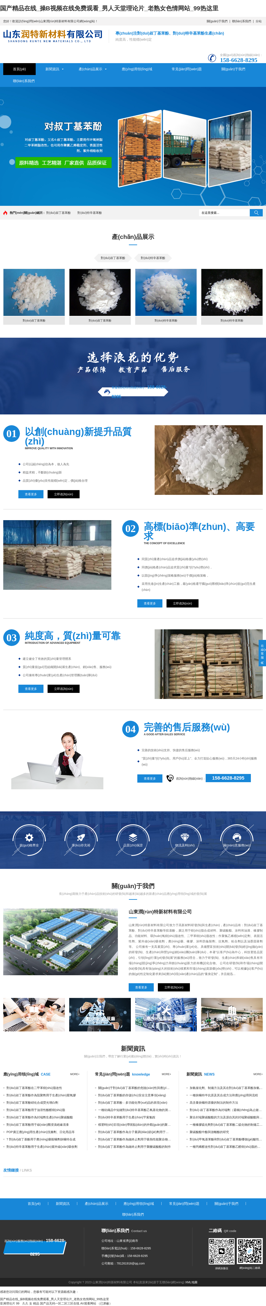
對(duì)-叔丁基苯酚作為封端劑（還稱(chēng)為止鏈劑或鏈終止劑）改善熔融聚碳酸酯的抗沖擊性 (226, 1110)
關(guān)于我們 (217, 21)
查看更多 (31, 494)
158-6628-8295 (228, 778)
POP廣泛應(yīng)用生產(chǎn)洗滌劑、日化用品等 (40, 1132)
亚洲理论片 (7, 1304)
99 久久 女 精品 (27, 1304)
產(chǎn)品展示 (90, 69)
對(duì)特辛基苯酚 (89, 212)
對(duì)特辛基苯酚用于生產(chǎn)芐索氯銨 (126, 1117)
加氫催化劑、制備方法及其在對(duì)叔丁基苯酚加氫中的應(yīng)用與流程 (226, 1088)
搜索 (256, 212)
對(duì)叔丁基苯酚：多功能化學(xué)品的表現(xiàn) (132, 1103)
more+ (75, 1074)
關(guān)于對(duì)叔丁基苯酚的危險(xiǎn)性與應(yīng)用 (134, 1088)
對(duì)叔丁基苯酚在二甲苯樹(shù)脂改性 (34, 1088)
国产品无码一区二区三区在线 (59, 1304)
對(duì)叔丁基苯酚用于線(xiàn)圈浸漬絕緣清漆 (37, 1125)
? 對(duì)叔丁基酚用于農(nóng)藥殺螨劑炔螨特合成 (40, 1139)
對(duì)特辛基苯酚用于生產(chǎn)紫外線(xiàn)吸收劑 (41, 1147)
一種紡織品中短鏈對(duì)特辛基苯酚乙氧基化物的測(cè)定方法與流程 (134, 1110)
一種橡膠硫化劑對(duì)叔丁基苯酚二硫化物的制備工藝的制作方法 (226, 1125)
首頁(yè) (19, 69)
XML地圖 (191, 1282)
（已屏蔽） (104, 1304)
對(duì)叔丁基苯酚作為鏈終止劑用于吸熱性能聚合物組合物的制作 (134, 1139)
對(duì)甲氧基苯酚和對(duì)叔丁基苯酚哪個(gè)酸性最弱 (226, 1139)
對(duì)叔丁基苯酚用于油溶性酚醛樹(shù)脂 (35, 1110)
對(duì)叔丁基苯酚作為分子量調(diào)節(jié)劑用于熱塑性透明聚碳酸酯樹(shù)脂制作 (134, 1132)
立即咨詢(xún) (63, 494)
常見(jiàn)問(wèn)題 (187, 69)
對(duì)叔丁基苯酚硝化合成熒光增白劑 (32, 1103)
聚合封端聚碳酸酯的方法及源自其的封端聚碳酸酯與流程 (226, 1117)
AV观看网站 (88, 1304)
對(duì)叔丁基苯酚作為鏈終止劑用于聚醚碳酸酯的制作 (134, 1147)
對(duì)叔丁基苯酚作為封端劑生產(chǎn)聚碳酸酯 (39, 1117)
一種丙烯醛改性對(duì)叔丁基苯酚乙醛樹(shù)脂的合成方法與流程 (226, 1147)
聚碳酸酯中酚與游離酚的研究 (209, 1132)
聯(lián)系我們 (241, 21)
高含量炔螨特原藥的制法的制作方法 (214, 1103)
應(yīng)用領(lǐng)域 (137, 69)
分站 (259, 21)
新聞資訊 (52, 69)
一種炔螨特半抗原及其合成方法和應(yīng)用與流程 (224, 1095)
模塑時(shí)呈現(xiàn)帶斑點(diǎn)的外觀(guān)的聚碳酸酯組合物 (134, 1125)
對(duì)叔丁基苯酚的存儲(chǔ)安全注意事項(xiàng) (132, 1095)
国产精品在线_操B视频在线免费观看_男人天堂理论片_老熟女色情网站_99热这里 (109, 8)
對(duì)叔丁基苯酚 (58, 212)
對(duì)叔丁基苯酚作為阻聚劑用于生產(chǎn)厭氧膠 (41, 1095)
